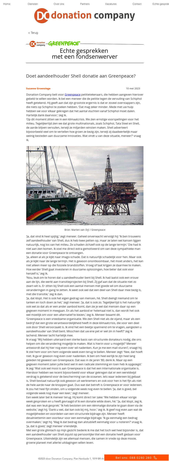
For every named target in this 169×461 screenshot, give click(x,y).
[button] (85, 4)
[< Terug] (33, 32)
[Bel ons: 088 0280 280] (136, 457)
